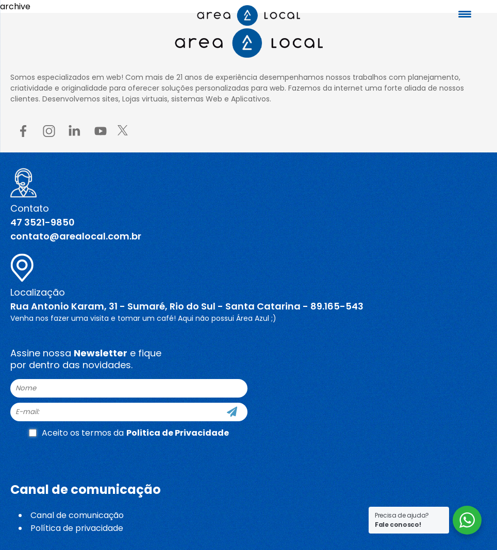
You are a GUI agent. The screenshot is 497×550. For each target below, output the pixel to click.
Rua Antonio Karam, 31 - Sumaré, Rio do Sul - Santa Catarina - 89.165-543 (186, 306)
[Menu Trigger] (465, 14)
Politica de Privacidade (177, 433)
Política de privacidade (76, 528)
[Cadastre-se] (232, 412)
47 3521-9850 (42, 222)
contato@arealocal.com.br (75, 236)
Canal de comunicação (77, 515)
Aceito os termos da (129, 432)
